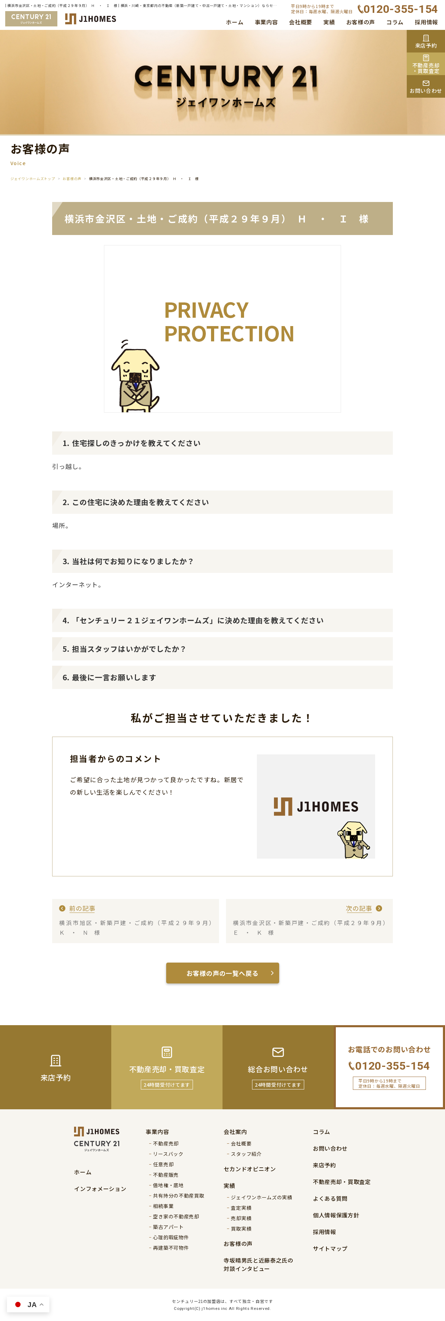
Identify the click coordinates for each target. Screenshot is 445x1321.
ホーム (234, 22)
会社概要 (300, 22)
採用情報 (426, 22)
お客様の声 (360, 22)
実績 (329, 22)
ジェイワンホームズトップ (32, 178)
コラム (395, 22)
